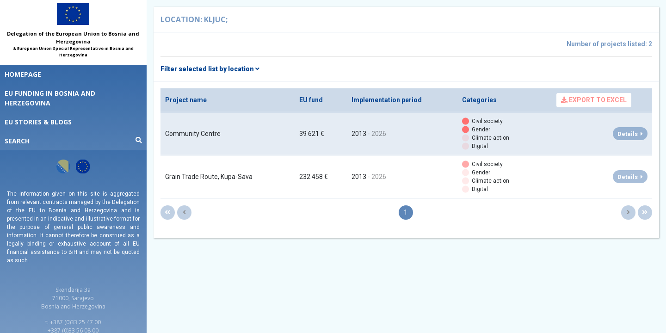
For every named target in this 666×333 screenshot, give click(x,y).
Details (630, 133)
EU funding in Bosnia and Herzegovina (50, 98)
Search (73, 140)
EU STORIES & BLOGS (38, 121)
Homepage (23, 74)
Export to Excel (594, 100)
